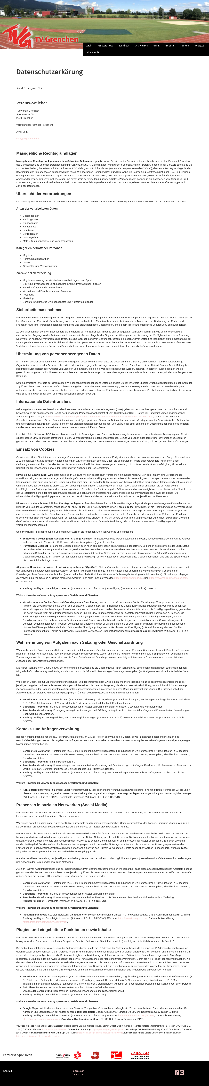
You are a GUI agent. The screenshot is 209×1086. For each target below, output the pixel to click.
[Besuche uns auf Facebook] (177, 1073)
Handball (169, 45)
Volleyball (199, 45)
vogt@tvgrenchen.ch (27, 138)
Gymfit (156, 45)
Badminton (124, 45)
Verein (89, 45)
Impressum (78, 1070)
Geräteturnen (141, 45)
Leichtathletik (92, 52)
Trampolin (184, 45)
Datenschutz (79, 1074)
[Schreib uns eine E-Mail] (182, 1073)
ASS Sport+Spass (105, 45)
